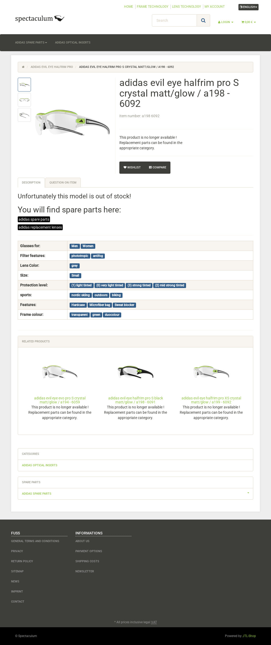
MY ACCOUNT (215, 6)
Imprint (17, 591)
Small (75, 275)
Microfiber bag (99, 305)
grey (74, 266)
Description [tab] (31, 182)
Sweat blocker (124, 305)
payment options (88, 551)
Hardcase (78, 305)
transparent (79, 315)
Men (74, 246)
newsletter (84, 571)
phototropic (79, 256)
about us (82, 541)
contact (17, 601)
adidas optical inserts (73, 42)
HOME (128, 6)
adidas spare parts (31, 42)
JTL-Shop (249, 636)
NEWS (15, 581)
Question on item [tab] (62, 182)
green (96, 315)
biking (116, 295)
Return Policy (22, 561)
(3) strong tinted (139, 285)
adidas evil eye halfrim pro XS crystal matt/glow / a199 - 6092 (211, 400)
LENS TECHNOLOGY (186, 6)
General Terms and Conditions (35, 541)
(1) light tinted (81, 285)
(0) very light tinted (109, 285)
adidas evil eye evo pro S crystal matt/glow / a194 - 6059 (59, 400)
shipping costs (87, 561)
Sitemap (17, 571)
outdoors (100, 295)
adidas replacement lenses (40, 227)
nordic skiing (80, 295)
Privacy (17, 551)
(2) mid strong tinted (169, 285)
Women (88, 246)
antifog (98, 256)
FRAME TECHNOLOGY (152, 6)
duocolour (112, 315)
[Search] (174, 20)
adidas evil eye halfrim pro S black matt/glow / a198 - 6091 (135, 400)
